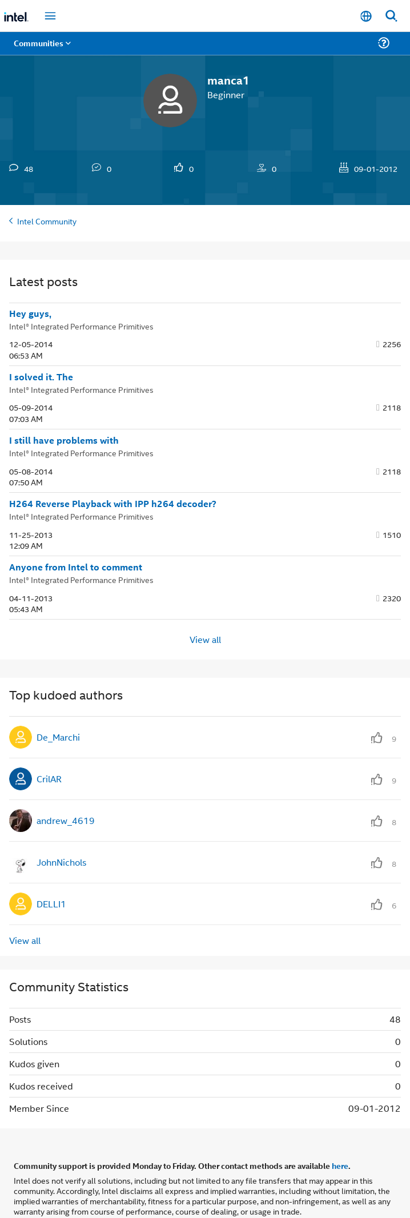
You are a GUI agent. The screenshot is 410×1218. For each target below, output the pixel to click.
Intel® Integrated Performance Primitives (81, 326)
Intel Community (47, 221)
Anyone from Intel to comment (75, 567)
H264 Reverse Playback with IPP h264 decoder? (112, 503)
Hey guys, (30, 313)
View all (205, 639)
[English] (366, 16)
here (340, 1165)
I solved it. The (41, 377)
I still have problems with (64, 440)
